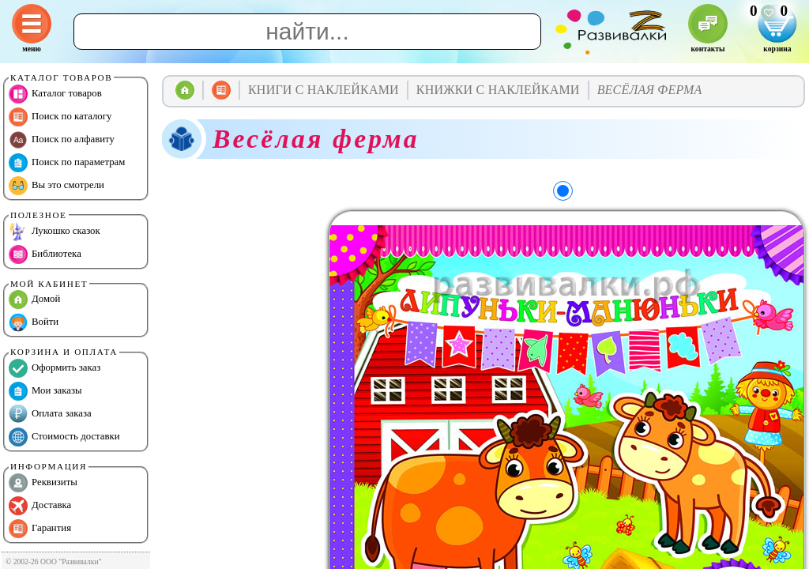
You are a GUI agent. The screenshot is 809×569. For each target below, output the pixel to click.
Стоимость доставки (64, 437)
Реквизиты (43, 482)
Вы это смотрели (56, 185)
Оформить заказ (54, 368)
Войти (33, 322)
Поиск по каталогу (60, 116)
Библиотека (45, 254)
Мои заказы (45, 391)
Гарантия (40, 528)
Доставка (40, 505)
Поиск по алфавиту (62, 139)
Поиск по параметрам (67, 162)
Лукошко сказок (54, 231)
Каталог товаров (55, 94)
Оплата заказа (50, 414)
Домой (34, 299)
